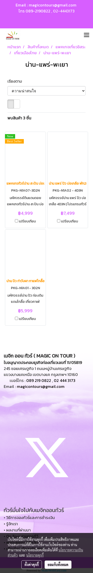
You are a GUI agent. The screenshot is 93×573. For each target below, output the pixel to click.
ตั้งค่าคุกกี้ (32, 564)
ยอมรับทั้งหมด (58, 564)
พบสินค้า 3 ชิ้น (19, 118)
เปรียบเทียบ (27, 221)
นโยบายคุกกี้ (35, 555)
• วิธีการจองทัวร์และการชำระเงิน (29, 518)
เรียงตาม (16, 81)
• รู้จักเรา (11, 524)
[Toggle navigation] (86, 35)
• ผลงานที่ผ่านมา (17, 530)
